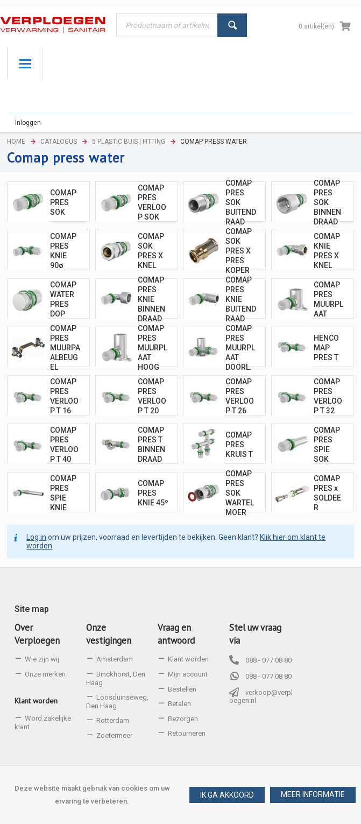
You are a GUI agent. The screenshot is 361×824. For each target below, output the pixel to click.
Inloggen (28, 122)
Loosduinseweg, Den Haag (117, 701)
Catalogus (58, 141)
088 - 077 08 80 (268, 660)
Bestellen (182, 689)
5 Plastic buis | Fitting (128, 141)
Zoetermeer (114, 735)
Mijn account (188, 674)
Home (16, 141)
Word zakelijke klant (43, 722)
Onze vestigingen (108, 634)
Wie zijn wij (42, 659)
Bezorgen (183, 719)
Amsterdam (114, 659)
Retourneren (187, 733)
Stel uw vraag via (255, 634)
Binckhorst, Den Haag (115, 678)
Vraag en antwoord (176, 634)
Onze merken (45, 674)
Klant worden (36, 701)
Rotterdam (112, 720)
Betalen (179, 704)
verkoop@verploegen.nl (261, 696)
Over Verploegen (37, 634)
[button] (313, 795)
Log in (36, 541)
